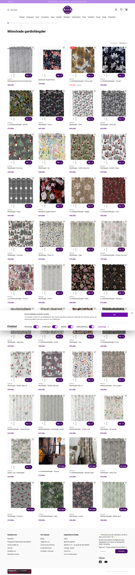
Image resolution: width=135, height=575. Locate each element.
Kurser (98, 17)
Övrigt (104, 17)
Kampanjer (30, 17)
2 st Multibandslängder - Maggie (79, 212)
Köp (28, 75)
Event (37, 17)
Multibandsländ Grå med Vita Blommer (20, 81)
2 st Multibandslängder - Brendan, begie (81, 473)
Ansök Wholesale (45, 548)
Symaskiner (45, 17)
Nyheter (22, 17)
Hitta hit (10, 548)
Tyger (52, 17)
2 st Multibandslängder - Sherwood (111, 298)
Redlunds (71, 79)
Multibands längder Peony (46, 80)
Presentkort (112, 17)
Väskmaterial (76, 17)
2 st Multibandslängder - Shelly (78, 298)
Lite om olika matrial (70, 554)
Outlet (66, 539)
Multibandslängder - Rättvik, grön (110, 516)
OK (115, 559)
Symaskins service (13, 554)
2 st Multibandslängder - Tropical (48, 471)
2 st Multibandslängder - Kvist (109, 212)
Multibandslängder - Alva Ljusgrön (111, 385)
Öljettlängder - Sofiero (45, 298)
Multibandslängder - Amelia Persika (19, 429)
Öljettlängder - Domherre (15, 516)
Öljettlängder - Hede (75, 124)
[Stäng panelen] (132, 557)
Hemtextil (67, 17)
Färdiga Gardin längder (36, 23)
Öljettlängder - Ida (43, 168)
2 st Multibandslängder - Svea (109, 342)
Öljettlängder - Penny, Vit (46, 255)
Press (84, 17)
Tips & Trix (10, 1)
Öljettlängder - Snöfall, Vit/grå (109, 168)
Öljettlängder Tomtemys (15, 168)
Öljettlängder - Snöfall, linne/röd (79, 168)
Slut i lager (61, 466)
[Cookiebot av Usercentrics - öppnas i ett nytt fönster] (12, 571)
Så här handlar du (13, 545)
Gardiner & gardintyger (23, 23)
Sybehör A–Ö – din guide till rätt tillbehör (76, 545)
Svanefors (10, 79)
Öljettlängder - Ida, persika (108, 429)
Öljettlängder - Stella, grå (108, 124)
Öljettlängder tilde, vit (76, 385)
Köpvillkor (11, 539)
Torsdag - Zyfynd (69, 548)
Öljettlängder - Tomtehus (15, 255)
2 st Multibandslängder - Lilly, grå (110, 81)
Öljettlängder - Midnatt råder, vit (17, 385)
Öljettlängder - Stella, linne (108, 473)
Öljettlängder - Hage (75, 255)
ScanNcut (91, 17)
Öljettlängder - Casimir (76, 516)
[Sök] (9, 9)
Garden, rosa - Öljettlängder (16, 473)
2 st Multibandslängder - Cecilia (48, 342)
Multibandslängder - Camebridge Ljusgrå (51, 429)
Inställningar (102, 571)
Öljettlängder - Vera (75, 342)
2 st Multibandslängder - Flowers (18, 298)
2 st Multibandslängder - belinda (17, 124)
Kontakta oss (12, 551)
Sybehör (59, 17)
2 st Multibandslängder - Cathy (47, 516)
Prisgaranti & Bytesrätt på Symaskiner (19, 542)
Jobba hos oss (45, 542)
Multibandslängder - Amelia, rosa (79, 429)
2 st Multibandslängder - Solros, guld (80, 81)
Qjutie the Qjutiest (69, 542)
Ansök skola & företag (47, 545)
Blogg (42, 539)
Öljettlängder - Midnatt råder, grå (48, 385)
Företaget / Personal (46, 551)
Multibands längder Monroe (47, 212)
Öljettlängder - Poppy (14, 212)
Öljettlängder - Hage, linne (16, 342)
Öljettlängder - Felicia (45, 124)
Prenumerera (121, 551)
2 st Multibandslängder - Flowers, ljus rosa (113, 255)
